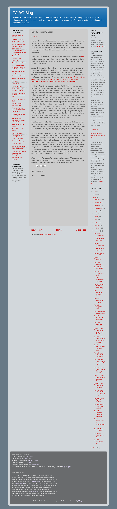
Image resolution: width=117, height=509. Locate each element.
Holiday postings (17, 39)
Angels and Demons (18, 78)
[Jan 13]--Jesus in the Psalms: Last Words (99, 354)
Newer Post (36, 230)
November (98, 202)
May (96, 219)
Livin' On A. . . (16, 83)
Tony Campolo (35, 481)
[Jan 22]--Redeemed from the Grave (98, 293)
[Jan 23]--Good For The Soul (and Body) (99, 286)
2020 (94, 191)
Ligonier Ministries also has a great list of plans (98, 135)
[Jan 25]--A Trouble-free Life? (99, 273)
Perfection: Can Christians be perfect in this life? (18, 120)
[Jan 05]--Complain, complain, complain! (98, 413)
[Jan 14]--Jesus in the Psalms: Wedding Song (99, 347)
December (98, 199)
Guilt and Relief (17, 86)
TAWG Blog (23, 13)
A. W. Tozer (27, 458)
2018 (94, 197)
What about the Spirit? (19, 63)
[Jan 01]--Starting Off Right (98, 441)
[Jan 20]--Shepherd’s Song (98, 306)
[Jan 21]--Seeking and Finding (99, 300)
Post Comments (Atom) (48, 234)
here (13, 179)
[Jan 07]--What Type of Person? (99, 399)
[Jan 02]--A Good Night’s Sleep (99, 435)
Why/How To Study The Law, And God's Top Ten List (18, 109)
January (97, 231)
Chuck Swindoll (33, 460)
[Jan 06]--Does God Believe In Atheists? (99, 406)
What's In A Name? (18, 138)
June (96, 216)
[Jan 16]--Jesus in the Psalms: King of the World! (99, 331)
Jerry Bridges (66, 467)
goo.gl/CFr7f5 (100, 46)
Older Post (81, 230)
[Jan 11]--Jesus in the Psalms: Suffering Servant (99, 370)
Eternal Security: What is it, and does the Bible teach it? (19, 46)
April (96, 222)
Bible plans (94, 129)
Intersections (35, 491)
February (98, 228)
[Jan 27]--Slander (97, 263)
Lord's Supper (16, 143)
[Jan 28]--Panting (97, 258)
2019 (94, 194)
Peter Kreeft (35, 464)
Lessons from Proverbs (16, 59)
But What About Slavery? (17, 158)
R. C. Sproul (27, 463)
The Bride (15, 81)
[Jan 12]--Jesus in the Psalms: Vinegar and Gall (99, 362)
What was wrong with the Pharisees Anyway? (19, 153)
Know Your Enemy (18, 141)
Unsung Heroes (17, 136)
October (97, 205)
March (97, 225)
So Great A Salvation (18, 42)
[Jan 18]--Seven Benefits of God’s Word (99, 317)
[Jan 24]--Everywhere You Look (99, 279)
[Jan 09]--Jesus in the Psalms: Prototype (99, 385)
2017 (94, 447)
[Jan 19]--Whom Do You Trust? (99, 312)
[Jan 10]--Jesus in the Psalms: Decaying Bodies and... (99, 378)
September (98, 208)
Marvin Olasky (19, 483)
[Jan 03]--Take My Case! (99, 429)
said (82, 57)
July (96, 214)
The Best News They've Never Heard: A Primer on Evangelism (19, 53)
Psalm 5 (34, 36)
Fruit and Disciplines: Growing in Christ (18, 89)
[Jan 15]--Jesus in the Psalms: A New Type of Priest (99, 339)
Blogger (80, 501)
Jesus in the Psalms (18, 76)
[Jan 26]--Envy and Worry (99, 267)
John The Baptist (17, 149)
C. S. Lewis (29, 456)
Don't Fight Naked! (18, 133)
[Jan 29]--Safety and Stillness (99, 254)
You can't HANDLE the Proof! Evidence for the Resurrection (18, 67)
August (97, 211)
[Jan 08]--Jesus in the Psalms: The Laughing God (99, 392)
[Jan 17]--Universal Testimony (98, 324)
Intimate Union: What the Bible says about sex (19, 94)
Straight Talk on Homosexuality (17, 104)
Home (59, 230)
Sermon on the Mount (19, 146)
